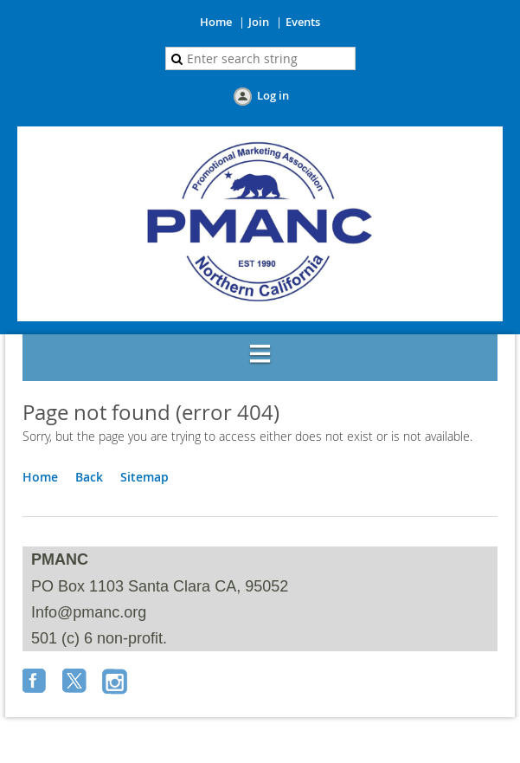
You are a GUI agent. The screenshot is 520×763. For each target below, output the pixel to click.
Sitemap (144, 477)
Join (258, 21)
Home (216, 21)
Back (89, 477)
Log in (273, 95)
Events (303, 21)
